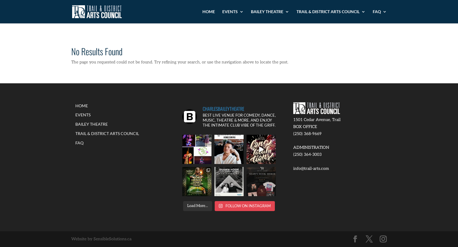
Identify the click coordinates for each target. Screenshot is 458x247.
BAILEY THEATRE (267, 12)
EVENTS (230, 12)
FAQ (377, 12)
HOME (208, 12)
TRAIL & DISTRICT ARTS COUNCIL (328, 12)
